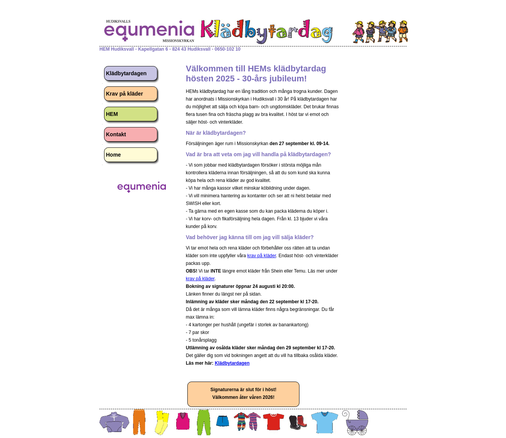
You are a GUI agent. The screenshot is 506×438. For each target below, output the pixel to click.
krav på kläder (261, 255)
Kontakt (116, 134)
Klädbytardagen (126, 73)
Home (113, 155)
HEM (112, 114)
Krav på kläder (124, 94)
